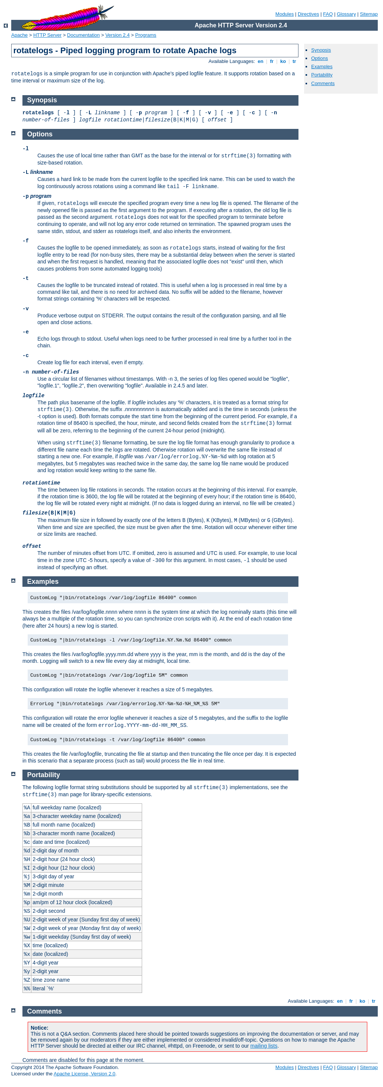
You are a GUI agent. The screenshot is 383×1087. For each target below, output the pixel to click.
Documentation (83, 35)
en (260, 61)
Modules (284, 14)
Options (319, 58)
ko (283, 61)
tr (294, 61)
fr (272, 61)
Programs (145, 35)
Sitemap (369, 14)
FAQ (328, 14)
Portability (322, 75)
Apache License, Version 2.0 (84, 1074)
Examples (322, 66)
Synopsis (321, 50)
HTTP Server (47, 35)
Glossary (346, 14)
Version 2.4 (117, 35)
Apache (19, 35)
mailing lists (263, 1046)
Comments (323, 83)
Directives (308, 14)
